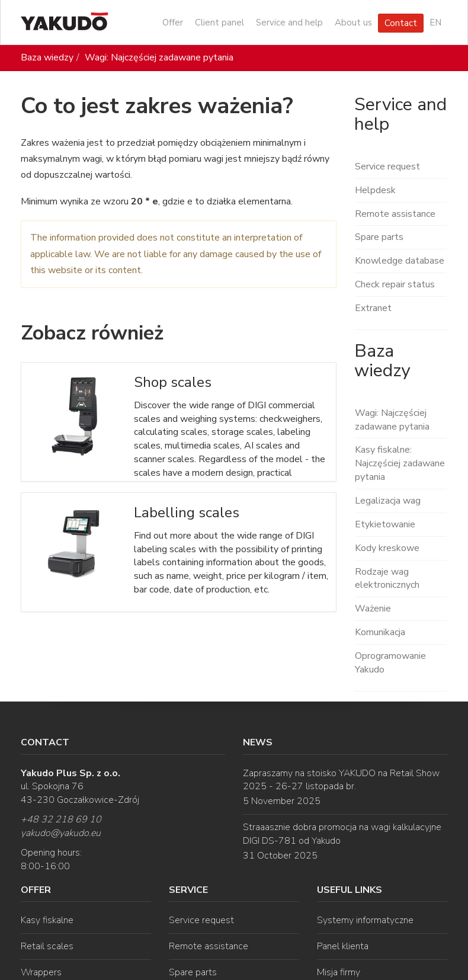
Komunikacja (380, 632)
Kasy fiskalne (47, 920)
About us (353, 22)
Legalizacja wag (388, 500)
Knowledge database (399, 260)
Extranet (373, 308)
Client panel (219, 22)
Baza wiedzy (47, 57)
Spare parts (379, 237)
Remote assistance (395, 213)
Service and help (289, 22)
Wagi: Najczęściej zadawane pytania (159, 57)
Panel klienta (342, 946)
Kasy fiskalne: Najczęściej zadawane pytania (400, 463)
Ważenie (373, 608)
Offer (172, 22)
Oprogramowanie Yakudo (390, 662)
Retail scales (47, 946)
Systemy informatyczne (365, 920)
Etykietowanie (385, 524)
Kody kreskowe (387, 548)
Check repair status (395, 284)
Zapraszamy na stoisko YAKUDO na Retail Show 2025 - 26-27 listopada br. (341, 780)
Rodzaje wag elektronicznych (387, 578)
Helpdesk (375, 190)
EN (435, 22)
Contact (400, 23)
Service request (387, 166)
